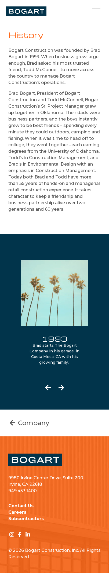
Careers (17, 512)
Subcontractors (26, 518)
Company (28, 423)
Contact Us (21, 505)
